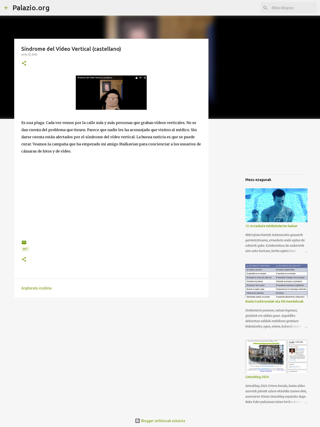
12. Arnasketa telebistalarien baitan (271, 226)
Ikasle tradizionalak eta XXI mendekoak (274, 301)
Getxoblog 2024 (257, 377)
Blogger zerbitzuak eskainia (160, 421)
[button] (24, 64)
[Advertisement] (267, 148)
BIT (25, 249)
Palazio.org (31, 8)
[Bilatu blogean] (293, 7)
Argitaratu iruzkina (36, 288)
